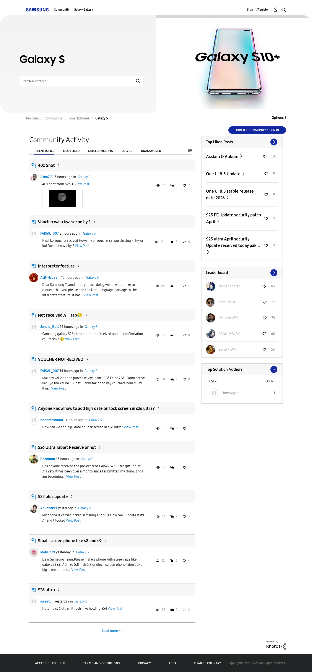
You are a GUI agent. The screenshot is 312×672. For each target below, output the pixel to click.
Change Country (207, 663)
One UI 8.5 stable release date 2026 (230, 194)
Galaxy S (84, 177)
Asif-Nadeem (50, 278)
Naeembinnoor (51, 420)
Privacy (144, 663)
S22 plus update (53, 496)
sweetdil (47, 601)
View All (242, 142)
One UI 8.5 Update (223, 173)
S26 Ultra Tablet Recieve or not (67, 447)
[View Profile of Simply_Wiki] (227, 349)
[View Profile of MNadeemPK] (228, 318)
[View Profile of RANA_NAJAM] (229, 334)
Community (62, 9)
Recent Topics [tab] (44, 151)
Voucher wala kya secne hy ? (64, 221)
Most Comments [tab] (100, 151)
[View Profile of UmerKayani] (231, 393)
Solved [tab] (127, 151)
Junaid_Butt (49, 327)
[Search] (81, 81)
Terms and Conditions (101, 663)
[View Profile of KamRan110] (227, 302)
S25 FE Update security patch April (233, 218)
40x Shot (46, 165)
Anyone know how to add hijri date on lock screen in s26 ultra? (96, 408)
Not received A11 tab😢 (60, 315)
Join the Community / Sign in (257, 130)
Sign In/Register (258, 9)
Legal (173, 663)
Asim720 (47, 177)
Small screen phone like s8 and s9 (70, 540)
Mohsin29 (47, 552)
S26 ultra (46, 589)
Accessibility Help (50, 663)
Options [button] (278, 118)
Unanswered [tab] (151, 151)
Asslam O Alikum (222, 156)
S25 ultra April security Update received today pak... (233, 242)
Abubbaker (48, 508)
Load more (110, 631)
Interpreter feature (56, 266)
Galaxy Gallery (83, 9)
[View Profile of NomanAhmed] (229, 286)
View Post (82, 184)
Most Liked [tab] (71, 151)
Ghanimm (47, 459)
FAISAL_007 (49, 233)
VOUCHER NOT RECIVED (60, 359)
